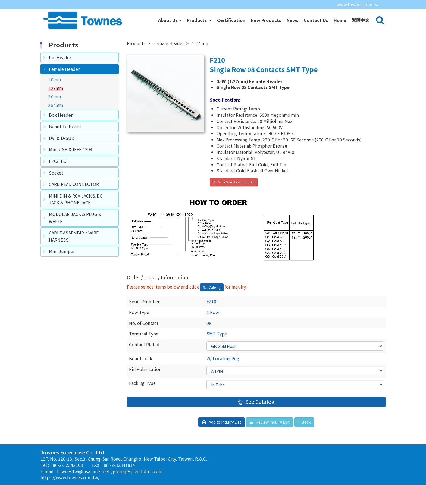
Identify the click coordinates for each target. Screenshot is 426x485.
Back (306, 422)
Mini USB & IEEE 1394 (70, 149)
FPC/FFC (57, 161)
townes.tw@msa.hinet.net (84, 471)
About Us (168, 20)
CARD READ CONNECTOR (74, 184)
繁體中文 (360, 20)
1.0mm (54, 79)
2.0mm (54, 96)
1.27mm (55, 88)
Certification (231, 20)
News (292, 20)
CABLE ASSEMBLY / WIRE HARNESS (74, 236)
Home (340, 20)
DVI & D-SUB (61, 138)
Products (197, 20)
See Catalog (259, 401)
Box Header (61, 115)
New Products (266, 20)
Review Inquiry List (272, 422)
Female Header (64, 69)
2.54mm (55, 105)
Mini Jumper (62, 251)
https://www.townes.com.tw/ (70, 477)
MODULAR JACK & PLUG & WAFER (75, 217)
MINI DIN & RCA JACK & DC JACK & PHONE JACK (75, 199)
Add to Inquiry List (224, 422)
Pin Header (60, 57)
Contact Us (316, 20)
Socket (56, 172)
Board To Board (65, 126)
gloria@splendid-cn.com (138, 471)
